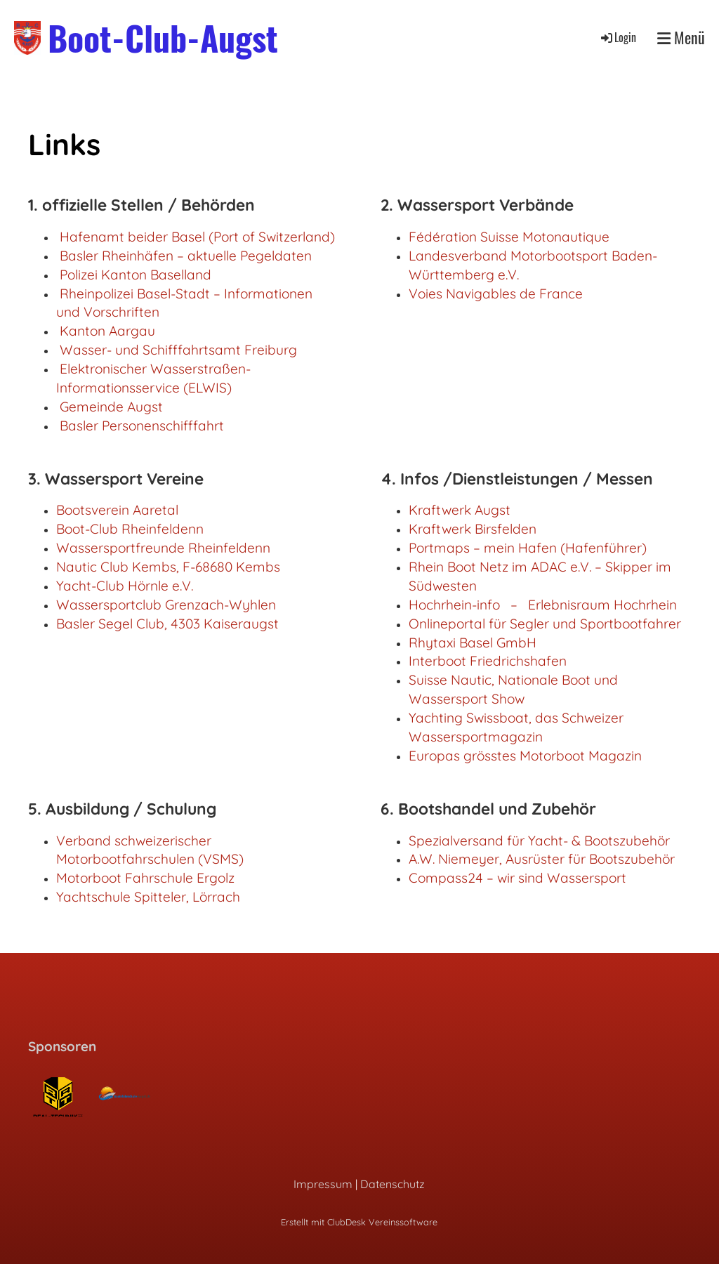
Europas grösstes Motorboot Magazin (525, 755)
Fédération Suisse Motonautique (509, 236)
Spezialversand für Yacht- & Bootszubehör (539, 840)
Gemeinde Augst (111, 406)
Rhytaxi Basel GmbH (472, 642)
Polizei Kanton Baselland (135, 274)
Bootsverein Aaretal (117, 509)
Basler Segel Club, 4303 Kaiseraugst (167, 623)
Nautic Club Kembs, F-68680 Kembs (168, 566)
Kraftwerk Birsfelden (472, 528)
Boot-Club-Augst (163, 37)
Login (617, 37)
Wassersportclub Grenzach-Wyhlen (166, 604)
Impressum (322, 1184)
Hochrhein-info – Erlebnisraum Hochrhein (543, 604)
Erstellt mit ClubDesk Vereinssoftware (359, 1221)
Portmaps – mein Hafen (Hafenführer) (528, 547)
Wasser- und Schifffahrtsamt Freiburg (178, 349)
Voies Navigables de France (496, 293)
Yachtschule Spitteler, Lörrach (148, 896)
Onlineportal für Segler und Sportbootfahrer (545, 623)
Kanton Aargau (107, 330)
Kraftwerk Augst (459, 509)
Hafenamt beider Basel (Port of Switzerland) (197, 236)
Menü (681, 37)
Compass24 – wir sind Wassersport (517, 877)
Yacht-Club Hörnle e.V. (124, 585)
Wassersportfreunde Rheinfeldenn (163, 547)
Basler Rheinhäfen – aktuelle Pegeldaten (186, 255)
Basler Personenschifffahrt (142, 425)
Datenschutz (392, 1184)
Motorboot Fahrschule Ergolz (145, 877)
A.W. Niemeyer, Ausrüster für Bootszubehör (542, 858)
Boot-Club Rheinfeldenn (130, 528)
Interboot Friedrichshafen (488, 660)
